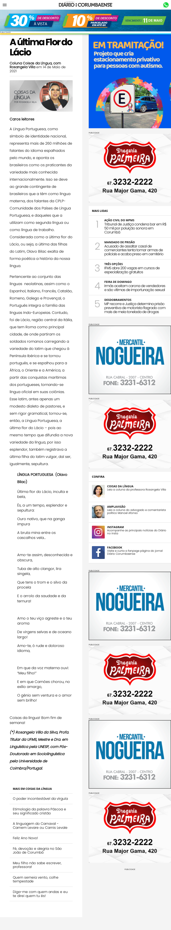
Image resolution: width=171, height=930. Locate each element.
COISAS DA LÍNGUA (120, 486)
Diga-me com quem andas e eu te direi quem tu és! (40, 893)
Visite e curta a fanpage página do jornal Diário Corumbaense (135, 552)
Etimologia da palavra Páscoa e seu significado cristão (39, 811)
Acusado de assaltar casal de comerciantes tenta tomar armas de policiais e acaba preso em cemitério (133, 250)
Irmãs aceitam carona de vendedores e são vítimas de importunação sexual (134, 287)
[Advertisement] (130, 898)
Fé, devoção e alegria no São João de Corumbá (37, 850)
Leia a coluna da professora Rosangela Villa (136, 490)
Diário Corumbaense (85, 4)
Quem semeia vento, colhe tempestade (35, 879)
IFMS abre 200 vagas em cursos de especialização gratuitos (132, 269)
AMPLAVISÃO (116, 507)
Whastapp (166, 5)
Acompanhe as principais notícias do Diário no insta (136, 532)
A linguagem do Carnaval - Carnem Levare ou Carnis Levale (40, 825)
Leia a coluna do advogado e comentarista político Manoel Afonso (136, 511)
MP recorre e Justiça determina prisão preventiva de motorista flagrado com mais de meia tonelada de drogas (134, 307)
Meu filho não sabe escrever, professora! (37, 865)
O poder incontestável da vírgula (40, 798)
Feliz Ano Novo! (25, 838)
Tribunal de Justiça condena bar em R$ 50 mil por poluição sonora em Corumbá (135, 228)
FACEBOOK (114, 547)
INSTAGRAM (115, 527)
